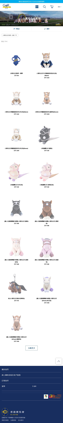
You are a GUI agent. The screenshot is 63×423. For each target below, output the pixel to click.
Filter (16, 29)
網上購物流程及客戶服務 (11, 375)
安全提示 (21, 420)
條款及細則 (5, 420)
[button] (52, 7)
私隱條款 (13, 420)
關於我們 (5, 369)
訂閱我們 (5, 381)
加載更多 (31, 348)
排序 (46, 29)
